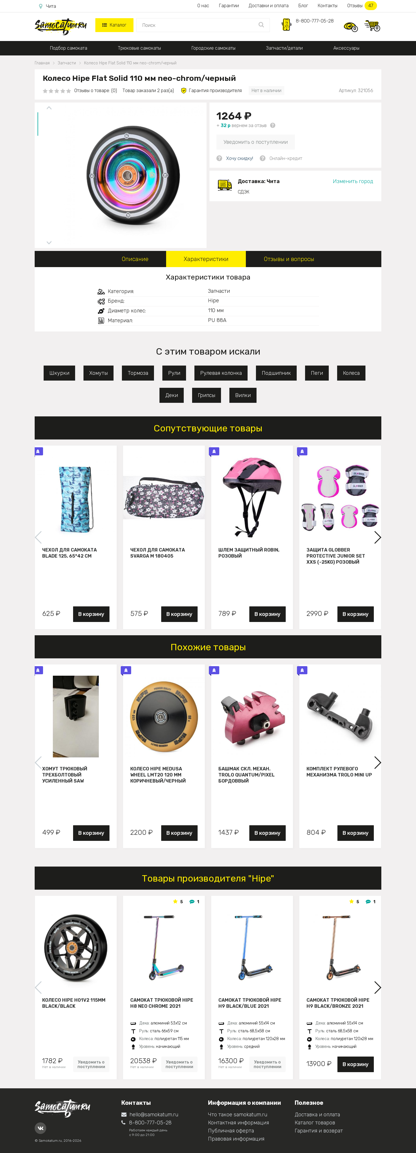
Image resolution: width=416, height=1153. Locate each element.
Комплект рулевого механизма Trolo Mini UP (339, 772)
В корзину (91, 614)
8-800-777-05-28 (315, 21)
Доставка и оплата (317, 1114)
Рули (174, 373)
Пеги (317, 373)
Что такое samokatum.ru (237, 1114)
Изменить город (353, 181)
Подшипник (276, 373)
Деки (171, 395)
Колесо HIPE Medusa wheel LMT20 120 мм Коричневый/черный (158, 774)
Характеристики (206, 259)
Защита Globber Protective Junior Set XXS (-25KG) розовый (336, 556)
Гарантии (229, 5)
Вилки (243, 395)
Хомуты (98, 373)
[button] (377, 537)
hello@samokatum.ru (149, 1114)
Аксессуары (346, 48)
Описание (135, 259)
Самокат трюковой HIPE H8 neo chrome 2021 (161, 1003)
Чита (47, 6)
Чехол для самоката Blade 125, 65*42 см (69, 553)
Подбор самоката (68, 48)
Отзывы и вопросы (289, 259)
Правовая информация (236, 1138)
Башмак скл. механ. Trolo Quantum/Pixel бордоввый (246, 774)
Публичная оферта (231, 1130)
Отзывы (362, 5)
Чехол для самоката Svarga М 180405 (157, 553)
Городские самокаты (213, 48)
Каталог (114, 25)
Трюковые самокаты (139, 48)
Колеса (351, 373)
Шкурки (59, 373)
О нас (203, 5)
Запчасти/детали (284, 48)
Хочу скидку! (239, 158)
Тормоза (138, 373)
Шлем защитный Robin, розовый (248, 553)
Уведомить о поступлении (256, 142)
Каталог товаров (315, 1122)
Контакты (327, 5)
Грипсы (206, 395)
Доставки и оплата (269, 5)
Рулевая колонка (221, 373)
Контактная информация (238, 1122)
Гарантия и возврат (319, 1130)
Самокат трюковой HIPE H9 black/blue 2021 (249, 1003)
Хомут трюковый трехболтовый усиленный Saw (64, 774)
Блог (303, 5)
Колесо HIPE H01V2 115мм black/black (73, 1003)
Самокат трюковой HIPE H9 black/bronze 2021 (338, 1003)
